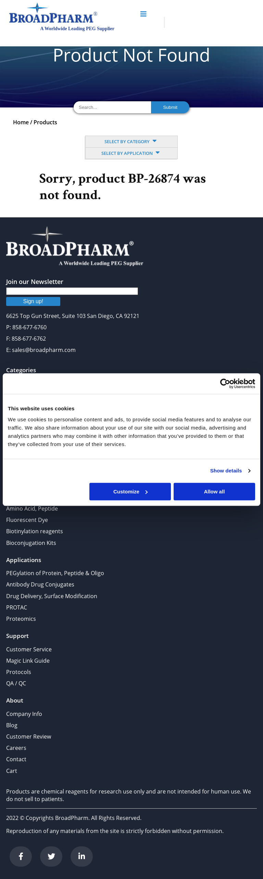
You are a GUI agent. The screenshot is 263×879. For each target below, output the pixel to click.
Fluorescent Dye (27, 520)
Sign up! (33, 301)
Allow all (214, 491)
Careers (16, 748)
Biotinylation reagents (34, 531)
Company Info (24, 714)
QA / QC (16, 683)
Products (45, 122)
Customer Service (29, 649)
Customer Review (28, 736)
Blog (11, 725)
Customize (130, 491)
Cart (11, 771)
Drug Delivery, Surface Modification (51, 596)
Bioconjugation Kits (31, 543)
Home (21, 122)
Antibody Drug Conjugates (40, 584)
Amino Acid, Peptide (32, 508)
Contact (16, 759)
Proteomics (21, 619)
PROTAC (16, 607)
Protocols (18, 672)
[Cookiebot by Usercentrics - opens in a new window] (225, 383)
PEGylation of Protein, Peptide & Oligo (55, 573)
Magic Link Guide (28, 660)
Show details (226, 470)
